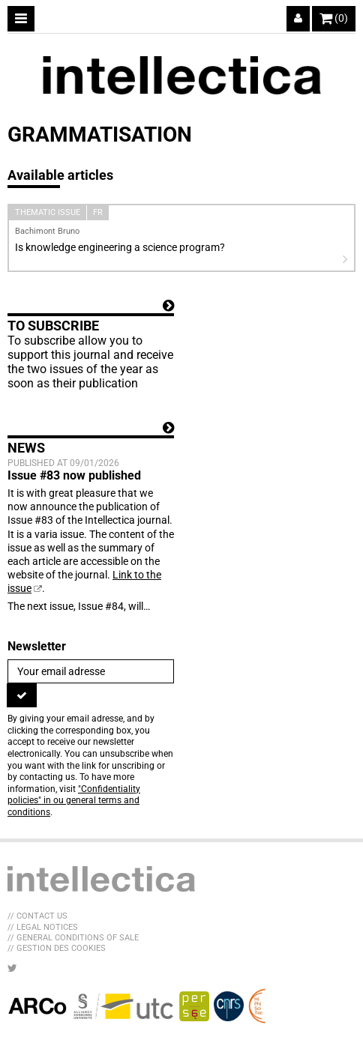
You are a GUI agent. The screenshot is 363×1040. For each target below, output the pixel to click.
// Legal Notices (43, 927)
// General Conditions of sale (73, 938)
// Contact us (38, 916)
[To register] (22, 695)
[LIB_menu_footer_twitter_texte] (12, 968)
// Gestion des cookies (57, 948)
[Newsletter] (91, 671)
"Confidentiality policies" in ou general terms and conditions (74, 800)
